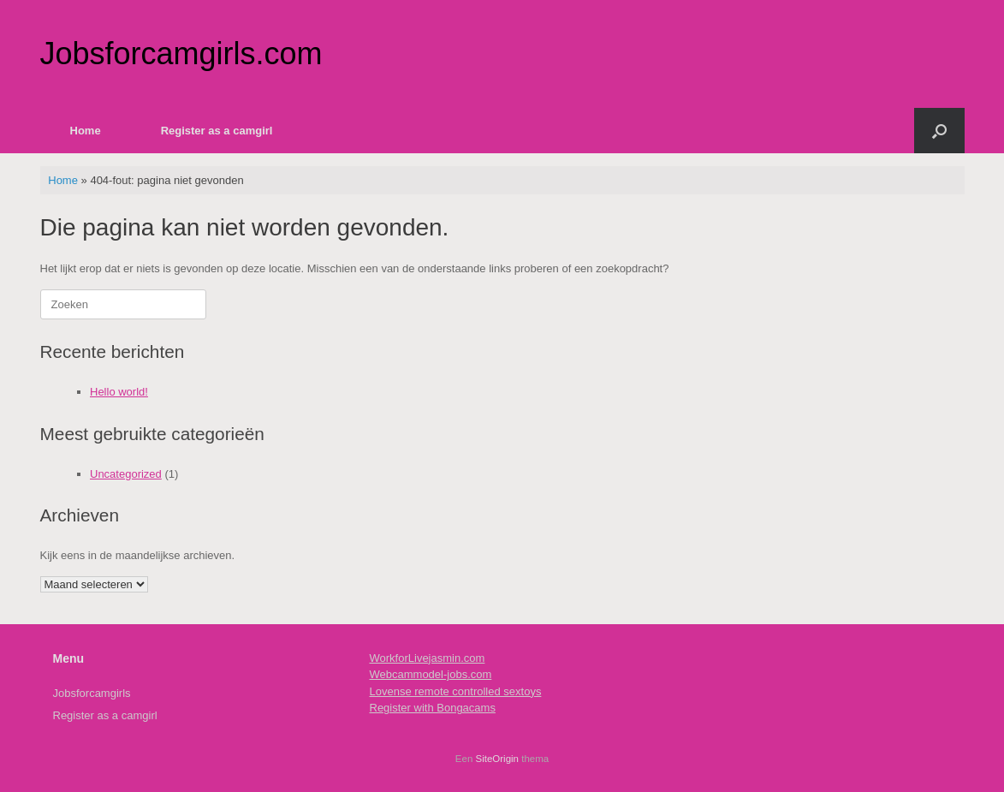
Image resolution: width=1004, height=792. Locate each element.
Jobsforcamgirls (92, 693)
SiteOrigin (498, 758)
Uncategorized (126, 473)
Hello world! (119, 391)
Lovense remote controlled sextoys (456, 691)
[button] (939, 130)
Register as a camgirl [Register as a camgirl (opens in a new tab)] (217, 130)
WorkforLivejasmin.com (427, 658)
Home (85, 130)
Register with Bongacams (433, 707)
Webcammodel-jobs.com (431, 674)
